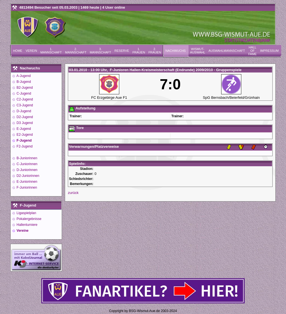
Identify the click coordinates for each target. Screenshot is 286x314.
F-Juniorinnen (26, 187)
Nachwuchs (175, 50)
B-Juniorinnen (26, 158)
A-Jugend (23, 76)
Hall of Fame (252, 51)
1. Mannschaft (51, 50)
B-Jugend (23, 82)
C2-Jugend (24, 99)
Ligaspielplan (26, 213)
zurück (73, 193)
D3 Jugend (24, 123)
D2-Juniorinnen (27, 176)
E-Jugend (23, 129)
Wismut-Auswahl (197, 50)
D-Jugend (23, 111)
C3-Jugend (24, 105)
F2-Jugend (24, 146)
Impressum (269, 50)
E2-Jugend (24, 135)
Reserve (122, 50)
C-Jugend (23, 93)
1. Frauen (138, 50)
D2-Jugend (24, 117)
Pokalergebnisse (28, 219)
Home (17, 50)
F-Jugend (24, 140)
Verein (31, 50)
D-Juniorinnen (26, 170)
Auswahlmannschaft (227, 50)
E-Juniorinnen (26, 182)
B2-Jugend (24, 88)
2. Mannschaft (75, 50)
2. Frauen (154, 50)
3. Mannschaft (100, 50)
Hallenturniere (26, 225)
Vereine (22, 231)
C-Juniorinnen (26, 164)
